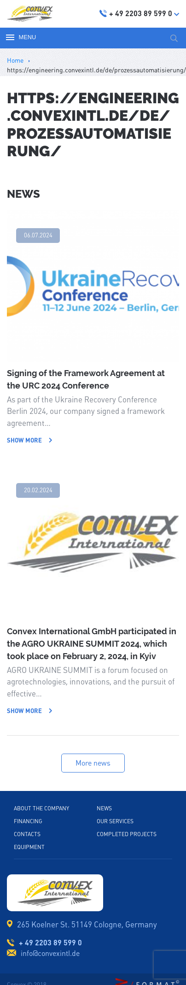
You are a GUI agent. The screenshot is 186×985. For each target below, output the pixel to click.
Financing (28, 821)
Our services (115, 821)
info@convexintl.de (50, 953)
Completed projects (127, 834)
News (104, 808)
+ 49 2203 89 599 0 (50, 942)
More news (93, 763)
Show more (29, 440)
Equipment (29, 847)
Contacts (27, 834)
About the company (41, 808)
